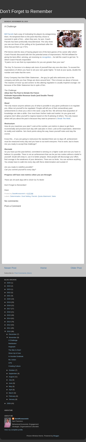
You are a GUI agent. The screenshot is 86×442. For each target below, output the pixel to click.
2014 (9, 318)
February (12, 396)
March (11, 393)
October (12, 370)
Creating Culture (14, 366)
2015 (9, 315)
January (12, 399)
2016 (9, 312)
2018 (9, 305)
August (11, 377)
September (13, 373)
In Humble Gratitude (15, 356)
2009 (9, 403)
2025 (9, 283)
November (13, 337)
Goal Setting (26, 196)
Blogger (56, 436)
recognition (46, 57)
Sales (54, 196)
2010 (9, 331)
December (13, 334)
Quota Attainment (44, 196)
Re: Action (12, 360)
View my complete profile (13, 430)
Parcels (34, 196)
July (10, 380)
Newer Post (10, 268)
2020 (9, 299)
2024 (9, 286)
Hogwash (11, 347)
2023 (9, 289)
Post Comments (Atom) (23, 273)
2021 (9, 296)
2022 (9, 292)
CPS (10, 363)
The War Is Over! (14, 350)
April (11, 390)
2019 (9, 302)
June (11, 383)
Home (43, 268)
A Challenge (12, 340)
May (10, 386)
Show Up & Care (14, 353)
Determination (15, 196)
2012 (9, 325)
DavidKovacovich (22, 419)
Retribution (12, 343)
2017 (9, 309)
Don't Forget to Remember (26, 11)
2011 (9, 328)
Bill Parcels (8, 34)
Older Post (76, 268)
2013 (9, 322)
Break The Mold (63, 119)
